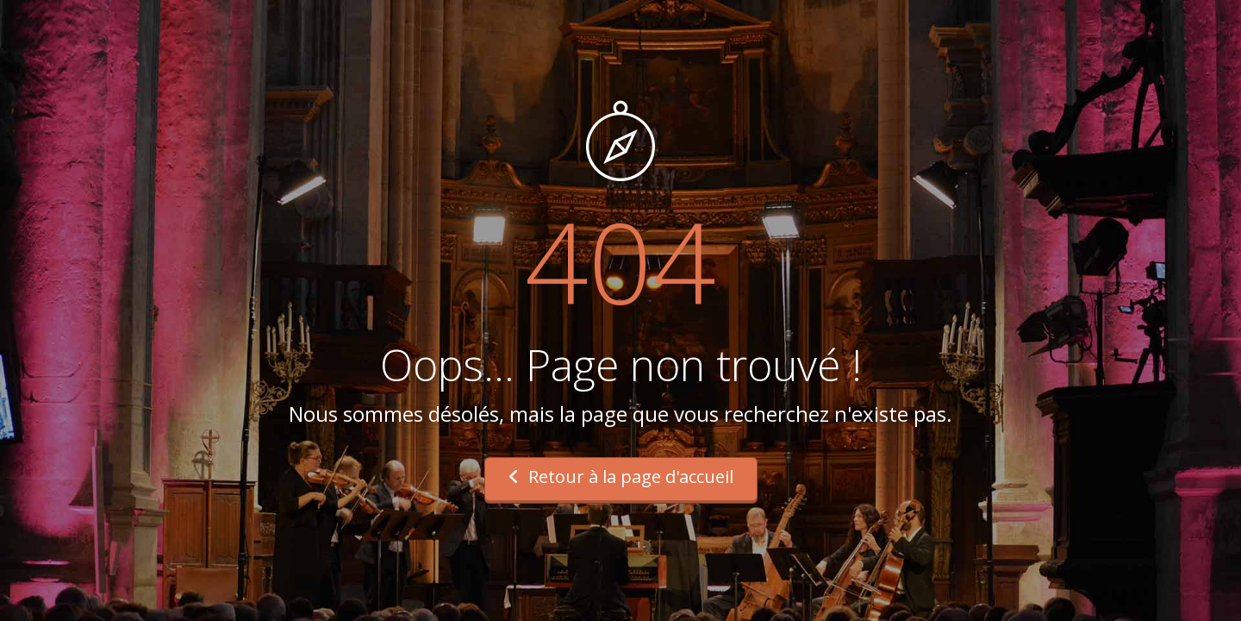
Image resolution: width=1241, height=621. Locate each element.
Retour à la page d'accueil (620, 476)
